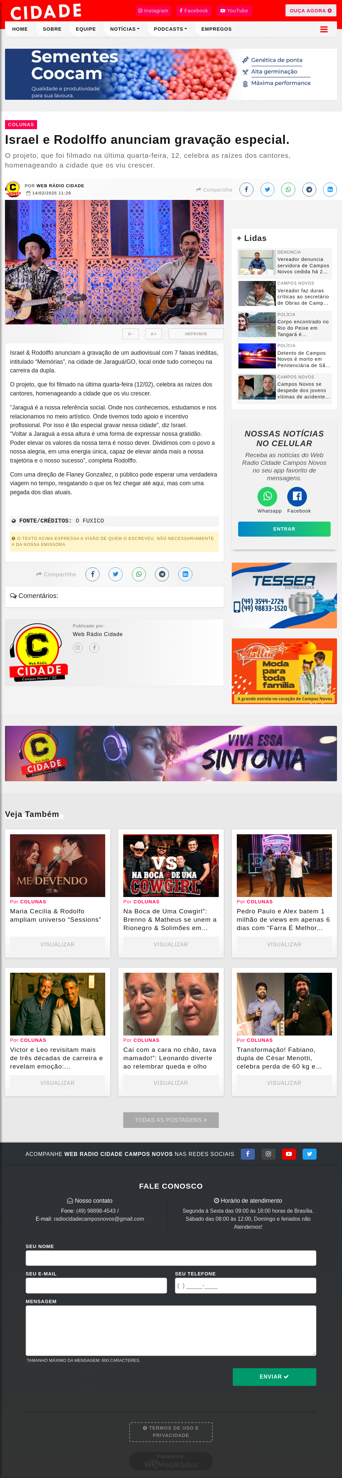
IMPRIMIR (196, 333)
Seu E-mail (41, 1273)
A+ (154, 333)
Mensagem (41, 1301)
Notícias (123, 29)
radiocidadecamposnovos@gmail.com (99, 1219)
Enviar (275, 1377)
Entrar (284, 529)
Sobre (52, 29)
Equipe (86, 29)
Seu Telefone (195, 1273)
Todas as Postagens (171, 1120)
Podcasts (168, 29)
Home (20, 29)
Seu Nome (40, 1246)
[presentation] (76, 1382)
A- (130, 333)
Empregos (216, 29)
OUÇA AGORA (311, 10)
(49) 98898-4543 (96, 1211)
